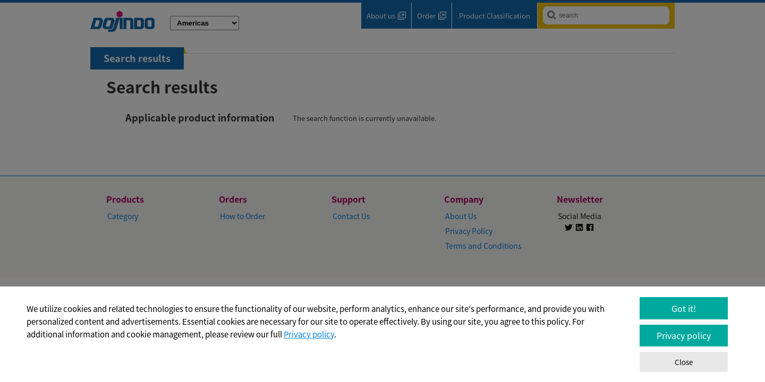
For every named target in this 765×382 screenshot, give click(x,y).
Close (684, 362)
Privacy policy (309, 334)
